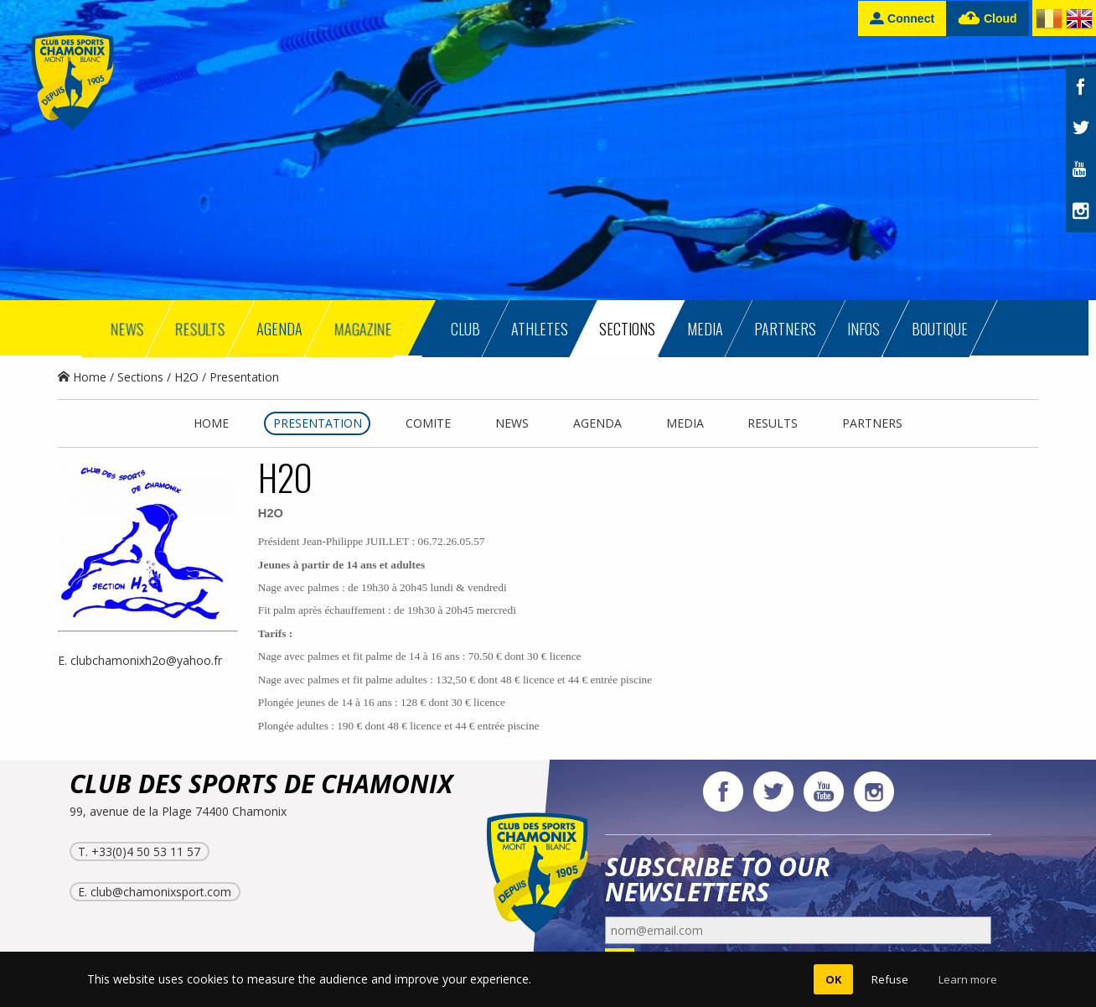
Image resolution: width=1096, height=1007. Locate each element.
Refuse (889, 979)
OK (833, 979)
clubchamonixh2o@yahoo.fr (146, 660)
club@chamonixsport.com (160, 892)
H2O (186, 377)
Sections (140, 377)
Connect (902, 18)
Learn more (967, 979)
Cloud (987, 19)
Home (82, 377)
